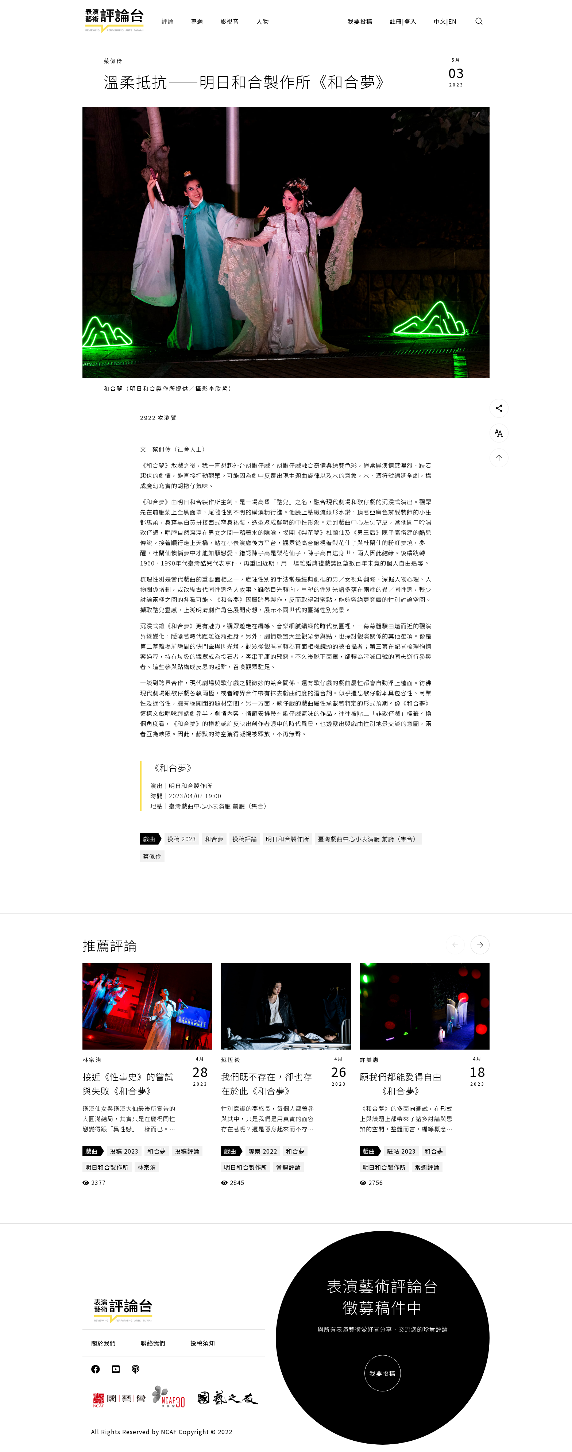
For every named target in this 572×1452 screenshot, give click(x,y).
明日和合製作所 (287, 838)
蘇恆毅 (231, 1059)
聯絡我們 (153, 1343)
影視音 (229, 21)
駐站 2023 (401, 1151)
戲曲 (149, 838)
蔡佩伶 (113, 61)
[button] (455, 944)
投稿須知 (202, 1343)
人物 (262, 21)
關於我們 (103, 1343)
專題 (197, 21)
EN (452, 21)
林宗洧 (92, 1059)
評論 (167, 21)
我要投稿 (360, 21)
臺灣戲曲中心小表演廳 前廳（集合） (368, 838)
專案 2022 (262, 1151)
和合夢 (214, 838)
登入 (410, 21)
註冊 (396, 21)
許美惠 (369, 1059)
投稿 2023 (181, 838)
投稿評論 (244, 838)
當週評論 (288, 1167)
